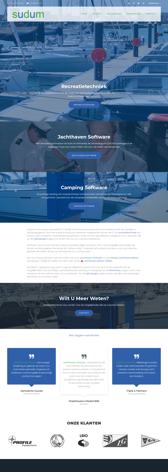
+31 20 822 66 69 (15, 3)
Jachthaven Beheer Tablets (96, 261)
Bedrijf (97, 14)
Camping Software (84, 207)
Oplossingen (114, 14)
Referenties (134, 14)
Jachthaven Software (84, 156)
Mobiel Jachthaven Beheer (124, 258)
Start (84, 14)
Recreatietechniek (84, 105)
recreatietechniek (127, 233)
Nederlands (155, 3)
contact (84, 314)
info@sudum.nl (35, 3)
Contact (151, 14)
